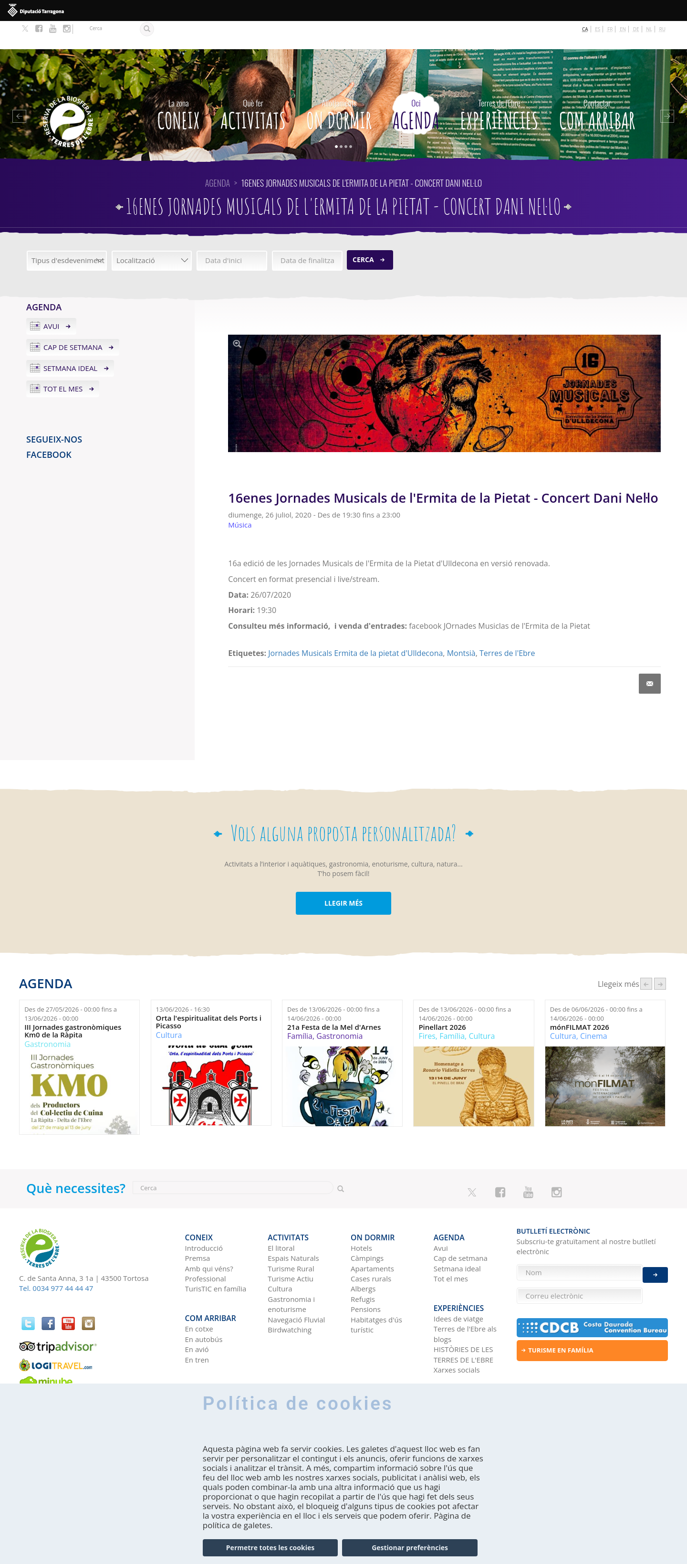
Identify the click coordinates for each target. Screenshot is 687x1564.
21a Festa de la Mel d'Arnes (334, 998)
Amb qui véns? (209, 1233)
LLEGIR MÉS (343, 874)
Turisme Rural (291, 1233)
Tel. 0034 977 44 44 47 (56, 1260)
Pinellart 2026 (442, 998)
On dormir (339, 84)
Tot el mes (63, 360)
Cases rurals (371, 1243)
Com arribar (597, 84)
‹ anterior (646, 955)
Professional (205, 1243)
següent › (660, 955)
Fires (426, 1008)
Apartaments (372, 1233)
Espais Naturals (293, 1223)
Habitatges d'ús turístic (376, 1290)
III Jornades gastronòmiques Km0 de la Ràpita (72, 1002)
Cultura (169, 1007)
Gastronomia (47, 1015)
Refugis (363, 1264)
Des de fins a (70, 985)
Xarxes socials (457, 1328)
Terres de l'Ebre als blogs (465, 1292)
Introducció (204, 1213)
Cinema (593, 1008)
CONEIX (178, 84)
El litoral (281, 1213)
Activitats (253, 84)
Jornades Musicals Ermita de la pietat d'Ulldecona (355, 625)
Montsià (461, 625)
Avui (51, 298)
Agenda (415, 84)
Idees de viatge (458, 1277)
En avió (197, 1307)
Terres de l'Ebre (507, 625)
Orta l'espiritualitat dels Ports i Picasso (208, 994)
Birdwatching (290, 1295)
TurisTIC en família (216, 1253)
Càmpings (367, 1223)
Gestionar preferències (410, 1547)
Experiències (499, 84)
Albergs (363, 1253)
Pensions (366, 1274)
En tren (197, 1318)
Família (299, 1008)
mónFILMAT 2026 (579, 998)
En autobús (204, 1297)
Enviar (655, 1267)
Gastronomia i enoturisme (291, 1269)
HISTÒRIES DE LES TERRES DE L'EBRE (463, 1312)
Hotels (361, 1213)
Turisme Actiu (290, 1243)
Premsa (197, 1223)
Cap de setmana (73, 318)
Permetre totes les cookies (270, 1547)
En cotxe (199, 1287)
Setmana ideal (70, 339)
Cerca (363, 231)
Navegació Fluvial (296, 1284)
